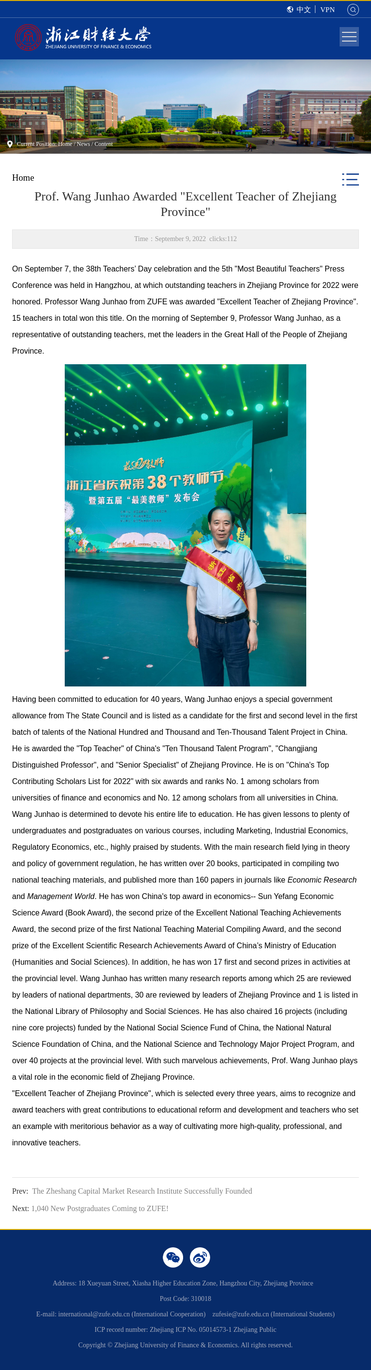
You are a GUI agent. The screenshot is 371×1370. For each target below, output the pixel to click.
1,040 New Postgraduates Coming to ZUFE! (90, 1208)
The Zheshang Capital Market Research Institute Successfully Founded (132, 1191)
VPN (327, 10)
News (83, 144)
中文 (304, 10)
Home (65, 144)
